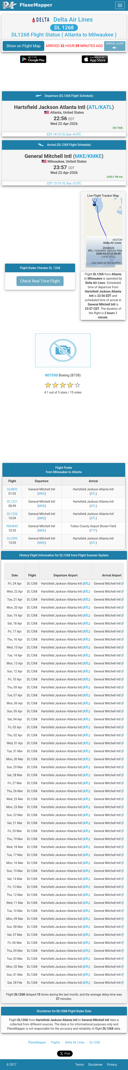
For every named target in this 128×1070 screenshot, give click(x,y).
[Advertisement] (64, 77)
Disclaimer (97, 1064)
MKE (42, 493)
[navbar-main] (120, 5)
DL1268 (94, 1042)
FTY (93, 530)
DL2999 (12, 538)
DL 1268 (64, 28)
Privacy (114, 1064)
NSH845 (12, 526)
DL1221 (12, 501)
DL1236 (12, 514)
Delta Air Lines (73, 19)
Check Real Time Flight (40, 281)
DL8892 (12, 489)
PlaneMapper (37, 1042)
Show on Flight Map (23, 46)
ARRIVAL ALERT (114, 46)
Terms (81, 1064)
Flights (55, 1042)
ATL (93, 493)
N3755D (51, 375)
